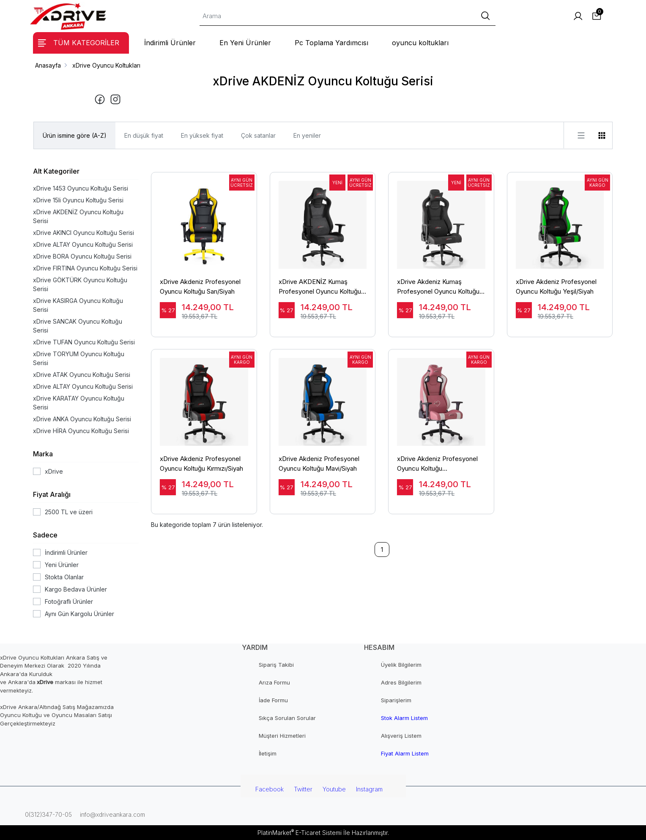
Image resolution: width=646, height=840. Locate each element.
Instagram (369, 789)
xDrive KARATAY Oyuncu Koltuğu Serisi (78, 403)
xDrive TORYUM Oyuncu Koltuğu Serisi (78, 358)
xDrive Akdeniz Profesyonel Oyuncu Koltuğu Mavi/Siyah (319, 463)
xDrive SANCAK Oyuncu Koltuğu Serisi (77, 326)
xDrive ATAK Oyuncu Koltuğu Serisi (81, 374)
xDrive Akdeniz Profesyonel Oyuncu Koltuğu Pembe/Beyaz (437, 464)
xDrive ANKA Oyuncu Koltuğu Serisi (82, 419)
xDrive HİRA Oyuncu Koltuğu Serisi (81, 430)
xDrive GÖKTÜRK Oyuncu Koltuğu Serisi (80, 284)
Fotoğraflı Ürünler (69, 601)
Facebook (269, 789)
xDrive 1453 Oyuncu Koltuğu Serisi (80, 188)
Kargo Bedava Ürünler (76, 589)
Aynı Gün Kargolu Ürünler (79, 613)
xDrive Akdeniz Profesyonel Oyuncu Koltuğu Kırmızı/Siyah (201, 463)
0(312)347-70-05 (47, 814)
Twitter (303, 789)
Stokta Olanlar (64, 577)
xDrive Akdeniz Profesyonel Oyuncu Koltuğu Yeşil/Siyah (556, 286)
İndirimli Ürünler (66, 552)
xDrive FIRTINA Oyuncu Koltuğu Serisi (85, 268)
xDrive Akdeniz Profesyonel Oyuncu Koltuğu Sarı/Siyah (200, 286)
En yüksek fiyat (202, 135)
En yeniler (307, 135)
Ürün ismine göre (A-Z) (75, 135)
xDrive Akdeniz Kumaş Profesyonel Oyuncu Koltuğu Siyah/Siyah (438, 287)
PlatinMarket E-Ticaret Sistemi (299, 832)
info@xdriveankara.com (111, 814)
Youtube (334, 789)
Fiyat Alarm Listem (405, 753)
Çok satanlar (258, 135)
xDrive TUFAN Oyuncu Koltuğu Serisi (84, 342)
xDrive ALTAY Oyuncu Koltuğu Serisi (83, 244)
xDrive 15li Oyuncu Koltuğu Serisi (78, 200)
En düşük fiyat (143, 135)
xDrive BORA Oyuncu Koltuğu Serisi (82, 256)
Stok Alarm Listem (404, 718)
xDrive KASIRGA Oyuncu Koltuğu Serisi (78, 305)
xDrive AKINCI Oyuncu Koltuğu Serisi (83, 232)
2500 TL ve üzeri (69, 511)
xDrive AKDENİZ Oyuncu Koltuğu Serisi (78, 216)
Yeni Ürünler (62, 564)
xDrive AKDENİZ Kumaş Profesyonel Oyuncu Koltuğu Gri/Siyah (320, 287)
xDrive (54, 471)
